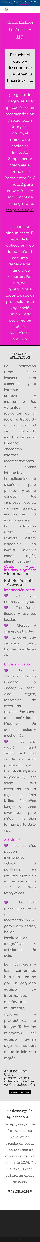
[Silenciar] (27, 86)
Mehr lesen (25, 4)
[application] (20, 86)
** (20, 210)
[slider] (30, 86)
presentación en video (20, 1092)
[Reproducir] (8, 85)
